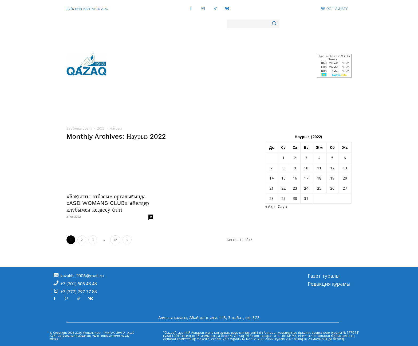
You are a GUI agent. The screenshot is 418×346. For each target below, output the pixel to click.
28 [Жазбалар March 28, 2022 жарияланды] (271, 198)
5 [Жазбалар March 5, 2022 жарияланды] (332, 157)
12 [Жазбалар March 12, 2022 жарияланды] (332, 167)
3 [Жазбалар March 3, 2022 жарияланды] (306, 157)
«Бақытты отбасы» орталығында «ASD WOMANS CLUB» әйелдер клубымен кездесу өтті (107, 203)
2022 (101, 128)
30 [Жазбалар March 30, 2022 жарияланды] (295, 198)
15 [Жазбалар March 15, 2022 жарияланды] (283, 178)
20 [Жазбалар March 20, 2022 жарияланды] (345, 178)
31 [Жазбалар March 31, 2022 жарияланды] (306, 198)
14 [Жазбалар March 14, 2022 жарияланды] (271, 178)
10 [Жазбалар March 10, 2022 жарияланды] (306, 167)
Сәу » (282, 206)
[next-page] (127, 239)
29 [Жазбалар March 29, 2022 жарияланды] (283, 198)
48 (115, 240)
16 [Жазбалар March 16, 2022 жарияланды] (295, 178)
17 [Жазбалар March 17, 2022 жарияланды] (306, 178)
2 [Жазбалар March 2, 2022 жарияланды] (295, 157)
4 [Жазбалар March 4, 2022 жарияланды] (319, 157)
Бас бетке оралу (79, 128)
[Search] (274, 24)
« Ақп (270, 206)
